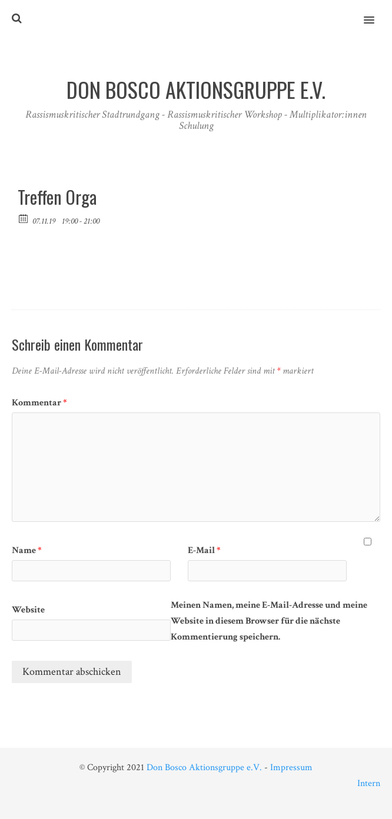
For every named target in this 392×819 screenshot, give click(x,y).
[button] (376, 12)
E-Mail (204, 550)
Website (28, 610)
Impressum (291, 767)
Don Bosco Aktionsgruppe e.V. (204, 767)
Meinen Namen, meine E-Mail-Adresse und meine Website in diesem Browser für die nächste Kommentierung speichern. (269, 621)
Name (27, 550)
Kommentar (39, 403)
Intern (368, 783)
